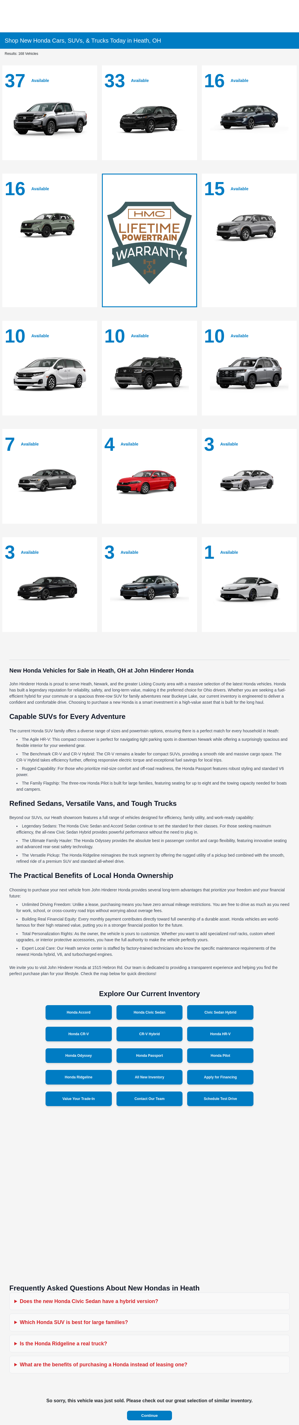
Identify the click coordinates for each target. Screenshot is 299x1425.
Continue (149, 1415)
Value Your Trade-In (78, 1099)
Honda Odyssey (78, 1056)
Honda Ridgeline (79, 1077)
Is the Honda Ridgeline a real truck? (63, 1344)
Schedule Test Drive (220, 1099)
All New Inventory (149, 1077)
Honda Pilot (220, 1056)
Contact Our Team (149, 1099)
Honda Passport (149, 1056)
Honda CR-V (78, 1034)
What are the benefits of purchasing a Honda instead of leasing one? (103, 1365)
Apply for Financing (220, 1077)
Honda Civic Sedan (150, 1012)
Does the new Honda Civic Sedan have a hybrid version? (89, 1301)
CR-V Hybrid (149, 1034)
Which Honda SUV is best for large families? (74, 1322)
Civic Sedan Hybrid (220, 1012)
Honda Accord (79, 1012)
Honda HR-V (220, 1034)
